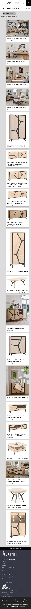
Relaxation (4, 563)
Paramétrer (14, 606)
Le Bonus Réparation (7, 582)
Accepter (22, 606)
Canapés (4, 561)
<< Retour (27, 8)
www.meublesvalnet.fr (7, 596)
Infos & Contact (6, 594)
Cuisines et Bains (6, 573)
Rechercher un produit (7, 577)
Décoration (4, 571)
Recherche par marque (7, 579)
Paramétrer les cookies (7, 593)
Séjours (4, 8)
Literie (3, 569)
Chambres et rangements (8, 567)
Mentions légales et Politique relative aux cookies (14, 591)
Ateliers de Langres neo (13, 8)
